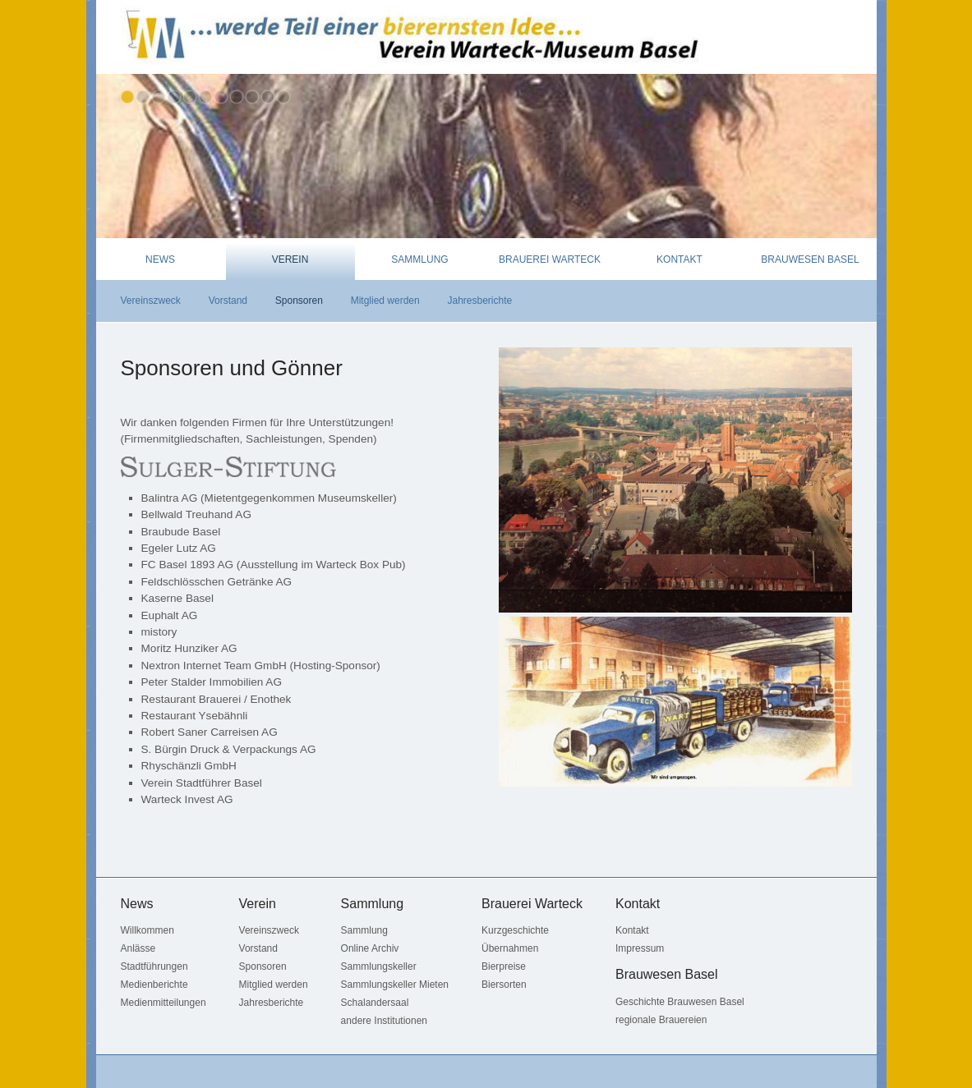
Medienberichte (154, 984)
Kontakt (679, 259)
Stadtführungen (154, 966)
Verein (290, 259)
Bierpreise (503, 966)
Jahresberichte (479, 300)
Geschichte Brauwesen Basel (679, 1002)
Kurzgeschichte (515, 930)
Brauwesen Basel (810, 259)
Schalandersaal (375, 1002)
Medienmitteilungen (163, 1002)
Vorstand (228, 300)
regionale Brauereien (661, 1020)
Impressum (639, 948)
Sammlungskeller (379, 966)
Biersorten (504, 984)
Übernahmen (509, 948)
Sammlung (419, 259)
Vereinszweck (151, 300)
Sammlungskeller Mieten (395, 984)
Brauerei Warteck (550, 259)
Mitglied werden (385, 300)
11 (283, 96)
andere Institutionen (384, 1020)
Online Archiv (370, 948)
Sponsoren (299, 300)
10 (267, 96)
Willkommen (147, 930)
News (160, 259)
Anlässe (138, 948)
